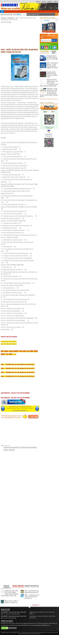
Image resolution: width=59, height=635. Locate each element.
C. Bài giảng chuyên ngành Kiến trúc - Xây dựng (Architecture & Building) (20, 447)
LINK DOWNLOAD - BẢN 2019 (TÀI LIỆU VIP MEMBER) (15, 393)
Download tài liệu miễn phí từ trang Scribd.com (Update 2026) (52, 74)
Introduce (38, 1)
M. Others (6, 450)
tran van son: (33, 616)
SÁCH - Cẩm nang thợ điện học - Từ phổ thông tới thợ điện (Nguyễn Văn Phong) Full (49, 66)
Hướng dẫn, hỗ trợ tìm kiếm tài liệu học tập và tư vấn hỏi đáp (52, 57)
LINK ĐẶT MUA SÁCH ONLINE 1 (9, 341)
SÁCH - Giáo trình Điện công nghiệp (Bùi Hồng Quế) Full (31, 591)
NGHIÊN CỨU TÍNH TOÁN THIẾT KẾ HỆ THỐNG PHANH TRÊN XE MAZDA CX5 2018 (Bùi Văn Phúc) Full (9, 593)
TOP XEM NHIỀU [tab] (44, 51)
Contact (55, 1)
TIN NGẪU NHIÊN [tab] (53, 52)
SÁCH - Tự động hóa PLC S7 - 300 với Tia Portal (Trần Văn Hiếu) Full (31, 596)
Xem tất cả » (35, 605)
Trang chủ (3, 18)
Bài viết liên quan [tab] (18, 586)
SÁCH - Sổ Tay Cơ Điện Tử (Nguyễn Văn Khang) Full (11, 601)
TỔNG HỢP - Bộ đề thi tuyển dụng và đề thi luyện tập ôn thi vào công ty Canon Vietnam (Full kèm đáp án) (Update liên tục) (49, 92)
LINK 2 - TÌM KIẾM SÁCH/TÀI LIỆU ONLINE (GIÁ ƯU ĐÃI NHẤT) (18, 368)
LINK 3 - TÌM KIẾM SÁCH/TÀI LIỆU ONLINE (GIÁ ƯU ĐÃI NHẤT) (18, 372)
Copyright (49, 1)
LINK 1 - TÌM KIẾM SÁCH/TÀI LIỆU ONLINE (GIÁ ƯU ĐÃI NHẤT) (18, 364)
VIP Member (10, 18)
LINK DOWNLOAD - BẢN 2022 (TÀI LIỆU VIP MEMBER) (15, 398)
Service (44, 1)
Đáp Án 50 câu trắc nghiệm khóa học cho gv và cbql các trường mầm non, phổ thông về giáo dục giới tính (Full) (49, 83)
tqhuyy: (31, 612)
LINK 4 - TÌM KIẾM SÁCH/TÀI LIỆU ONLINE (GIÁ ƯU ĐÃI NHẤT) (18, 376)
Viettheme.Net (34, 632)
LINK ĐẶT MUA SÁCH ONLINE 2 (9, 344)
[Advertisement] (20, 34)
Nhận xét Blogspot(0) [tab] (31, 586)
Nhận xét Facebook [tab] (7, 586)
